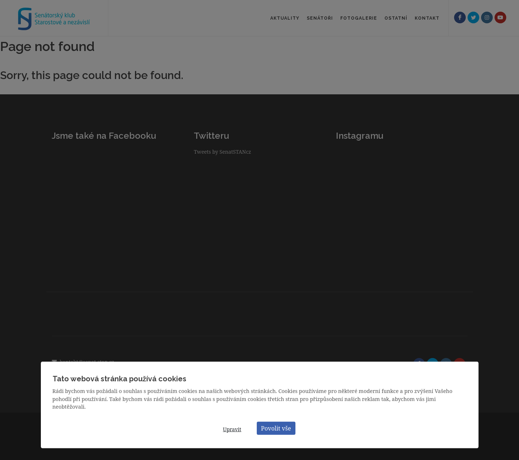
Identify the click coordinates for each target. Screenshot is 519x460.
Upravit (232, 429)
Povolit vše (276, 428)
